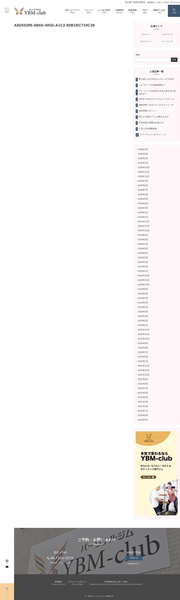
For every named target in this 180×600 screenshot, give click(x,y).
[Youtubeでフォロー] (7, 566)
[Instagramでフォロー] (7, 561)
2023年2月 (143, 321)
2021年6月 (143, 393)
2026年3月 (143, 154)
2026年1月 (143, 163)
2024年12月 (143, 221)
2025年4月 (143, 203)
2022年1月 (143, 361)
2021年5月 (143, 397)
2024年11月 (143, 226)
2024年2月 (143, 266)
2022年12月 (143, 330)
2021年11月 (143, 370)
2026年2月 (143, 158)
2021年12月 (143, 366)
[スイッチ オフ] (174, 11)
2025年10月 (143, 176)
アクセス (175, 2)
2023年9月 (143, 289)
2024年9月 (143, 235)
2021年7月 (143, 388)
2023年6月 (143, 302)
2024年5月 (143, 253)
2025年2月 (143, 212)
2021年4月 (143, 402)
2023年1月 (143, 325)
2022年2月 (143, 357)
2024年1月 (143, 271)
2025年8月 (143, 185)
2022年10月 (143, 339)
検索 (138, 55)
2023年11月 (143, 280)
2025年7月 (143, 190)
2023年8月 (143, 293)
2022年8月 (143, 348)
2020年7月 (143, 411)
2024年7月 (143, 244)
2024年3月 (143, 262)
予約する (134, 558)
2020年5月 (143, 420)
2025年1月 (143, 217)
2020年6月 (143, 415)
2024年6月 (143, 248)
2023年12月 (143, 275)
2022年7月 (143, 352)
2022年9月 (143, 343)
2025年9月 (143, 181)
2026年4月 (143, 149)
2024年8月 (143, 239)
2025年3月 (143, 208)
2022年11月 (143, 334)
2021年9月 (143, 379)
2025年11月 (143, 172)
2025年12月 (143, 167)
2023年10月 (143, 284)
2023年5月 (143, 307)
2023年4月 (143, 311)
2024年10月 (143, 230)
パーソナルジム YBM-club (103, 596)
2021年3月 (143, 406)
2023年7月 (143, 298)
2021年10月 (143, 375)
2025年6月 (143, 194)
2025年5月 (143, 199)
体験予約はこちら (7, 590)
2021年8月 (143, 384)
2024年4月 (143, 257)
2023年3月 (143, 316)
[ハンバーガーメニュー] (7, 10)
